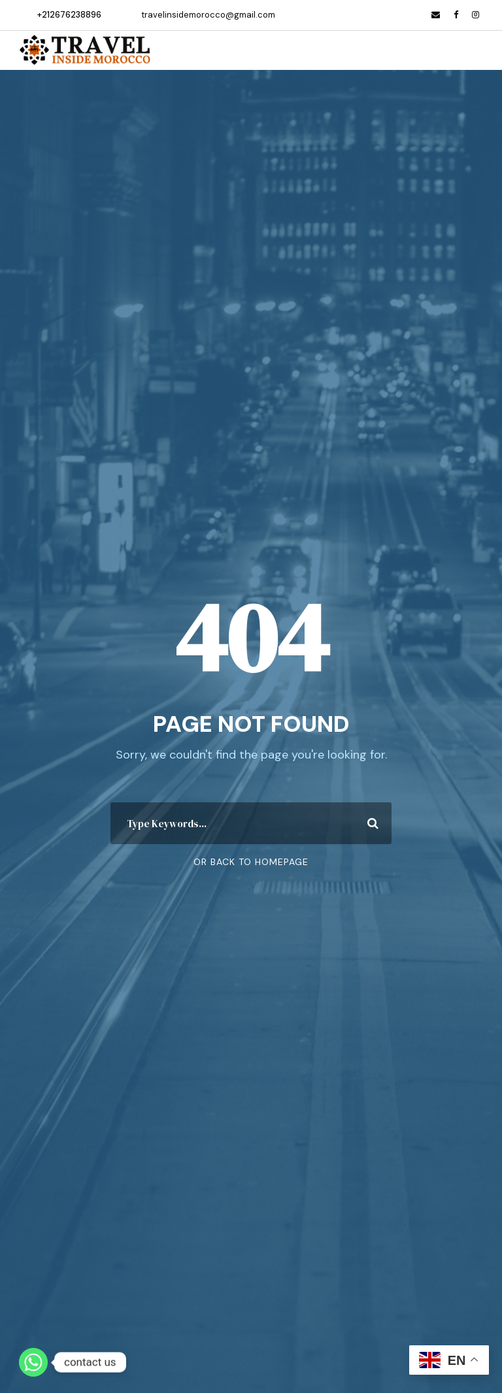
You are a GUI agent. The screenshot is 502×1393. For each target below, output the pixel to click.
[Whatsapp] (33, 1362)
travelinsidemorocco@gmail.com (208, 14)
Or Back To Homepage (251, 862)
